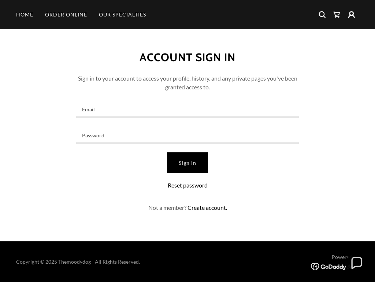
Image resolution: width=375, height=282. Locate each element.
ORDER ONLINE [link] (66, 14)
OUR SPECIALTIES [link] (122, 14)
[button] (351, 14)
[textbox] (187, 109)
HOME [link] (24, 14)
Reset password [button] (188, 185)
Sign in (188, 163)
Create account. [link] (207, 207)
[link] (337, 14)
